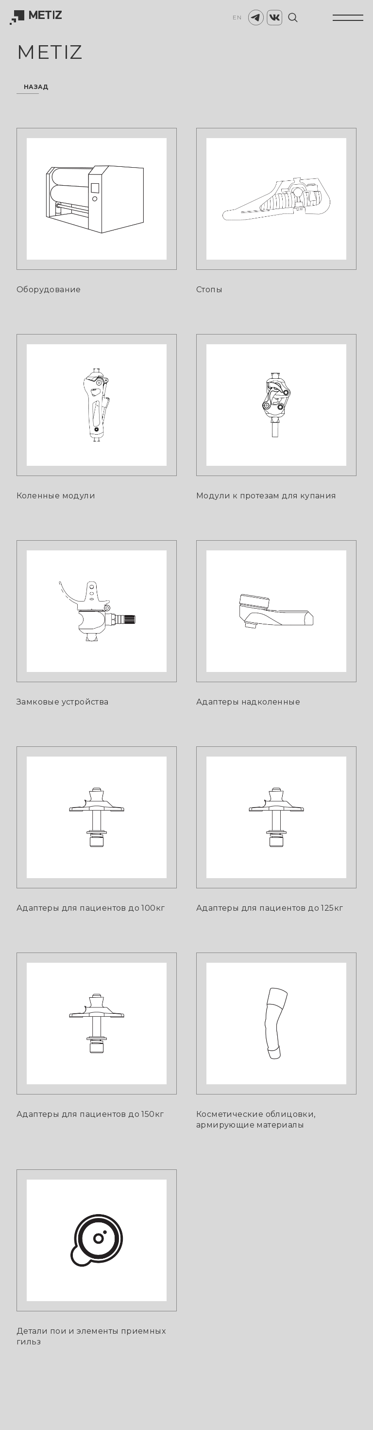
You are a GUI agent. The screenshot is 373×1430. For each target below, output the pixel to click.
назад (36, 87)
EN (237, 17)
